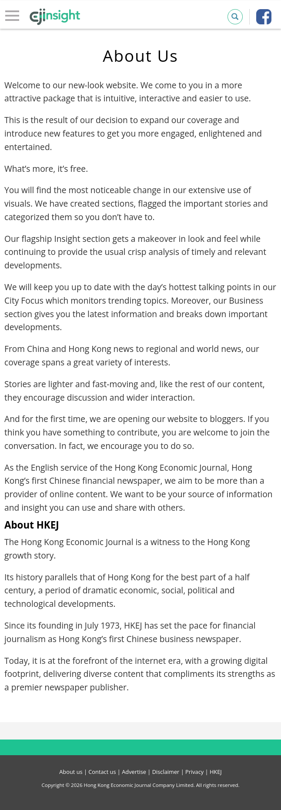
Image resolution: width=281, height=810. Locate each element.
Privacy (194, 772)
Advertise (134, 772)
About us (70, 772)
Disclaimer (166, 772)
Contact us (102, 772)
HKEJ (216, 772)
